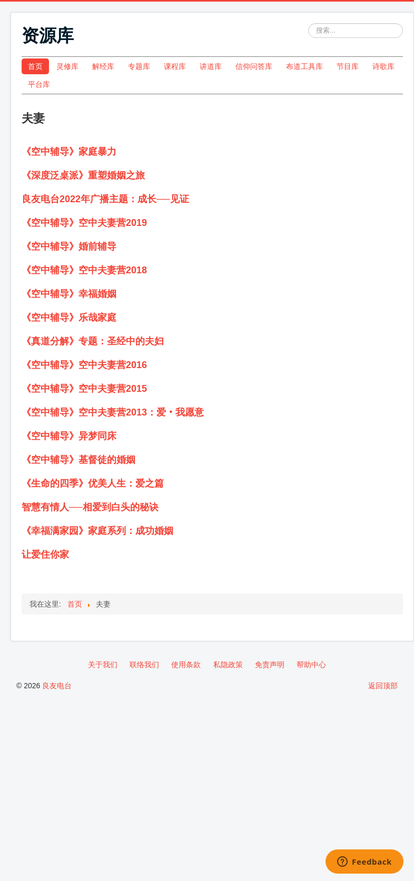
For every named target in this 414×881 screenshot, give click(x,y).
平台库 (39, 84)
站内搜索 (308, 23)
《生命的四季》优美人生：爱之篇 (93, 483)
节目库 (348, 66)
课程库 (175, 66)
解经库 (103, 66)
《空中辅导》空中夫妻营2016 (84, 365)
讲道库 (211, 66)
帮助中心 (311, 664)
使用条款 (186, 664)
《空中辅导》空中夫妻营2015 (84, 388)
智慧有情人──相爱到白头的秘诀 (90, 507)
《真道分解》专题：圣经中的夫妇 (93, 341)
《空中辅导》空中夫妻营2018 (84, 270)
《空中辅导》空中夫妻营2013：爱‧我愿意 (113, 412)
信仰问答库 (253, 66)
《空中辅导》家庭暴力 (69, 151)
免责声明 (269, 664)
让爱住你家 (45, 554)
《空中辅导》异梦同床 (69, 436)
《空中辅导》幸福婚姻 (69, 294)
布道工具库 (304, 66)
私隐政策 (228, 664)
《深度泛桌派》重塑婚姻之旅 (83, 175)
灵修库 (67, 66)
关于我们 (102, 664)
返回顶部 (383, 685)
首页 (35, 66)
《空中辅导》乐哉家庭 (69, 317)
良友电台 (57, 685)
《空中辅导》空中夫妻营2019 (84, 222)
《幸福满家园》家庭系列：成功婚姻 (97, 531)
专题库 (139, 66)
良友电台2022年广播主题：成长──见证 (105, 199)
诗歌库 (383, 66)
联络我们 (144, 664)
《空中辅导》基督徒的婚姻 (78, 459)
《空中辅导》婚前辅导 (69, 246)
